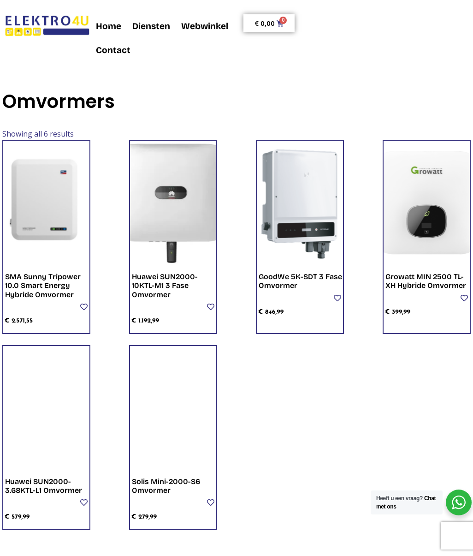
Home (108, 26)
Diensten (151, 26)
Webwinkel (204, 26)
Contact (113, 50)
